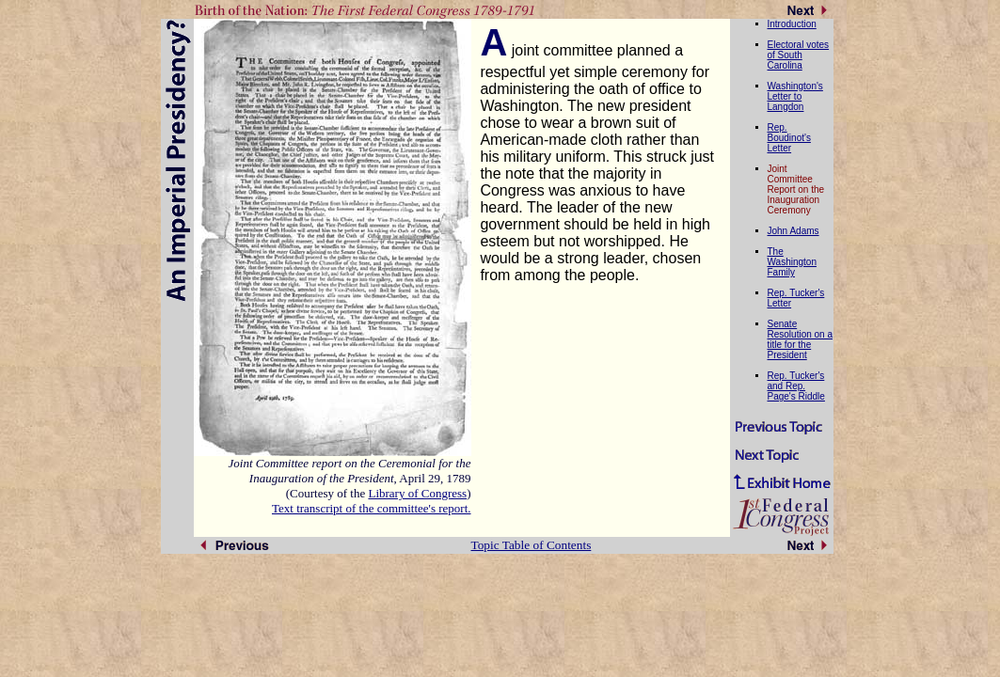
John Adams (793, 231)
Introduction (792, 24)
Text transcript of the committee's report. (371, 508)
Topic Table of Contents (531, 545)
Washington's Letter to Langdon (795, 96)
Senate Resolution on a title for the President (800, 339)
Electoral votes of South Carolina (799, 55)
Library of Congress (417, 493)
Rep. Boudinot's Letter (789, 137)
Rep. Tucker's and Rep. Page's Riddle (796, 385)
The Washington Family (792, 261)
